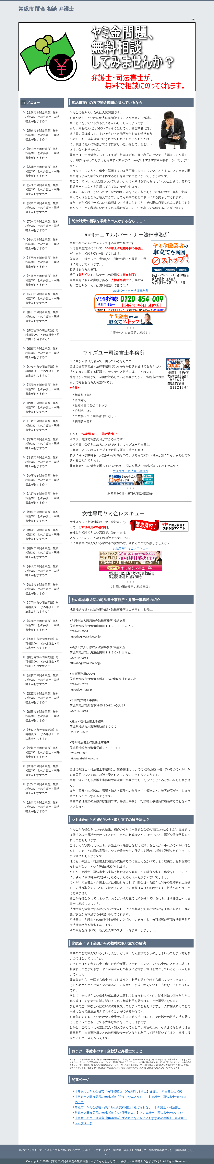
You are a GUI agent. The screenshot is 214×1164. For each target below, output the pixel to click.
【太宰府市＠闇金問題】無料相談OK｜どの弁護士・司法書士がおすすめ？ (42, 734)
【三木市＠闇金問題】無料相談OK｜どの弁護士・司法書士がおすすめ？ (42, 425)
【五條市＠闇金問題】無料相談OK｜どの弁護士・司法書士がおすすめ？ (42, 280)
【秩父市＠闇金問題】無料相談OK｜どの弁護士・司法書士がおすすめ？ (42, 589)
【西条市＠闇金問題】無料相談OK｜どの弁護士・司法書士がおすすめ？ (42, 407)
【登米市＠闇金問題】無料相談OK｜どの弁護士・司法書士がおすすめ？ (42, 789)
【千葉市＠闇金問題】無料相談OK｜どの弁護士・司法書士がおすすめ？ (42, 462)
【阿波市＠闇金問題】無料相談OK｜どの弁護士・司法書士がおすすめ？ (42, 534)
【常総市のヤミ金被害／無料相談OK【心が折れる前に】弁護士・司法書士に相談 (128, 1091)
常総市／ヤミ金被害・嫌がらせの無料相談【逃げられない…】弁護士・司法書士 (128, 1107)
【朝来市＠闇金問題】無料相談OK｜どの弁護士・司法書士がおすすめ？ (42, 516)
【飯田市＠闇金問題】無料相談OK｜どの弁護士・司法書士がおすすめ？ (42, 317)
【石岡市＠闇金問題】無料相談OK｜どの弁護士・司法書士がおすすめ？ (42, 389)
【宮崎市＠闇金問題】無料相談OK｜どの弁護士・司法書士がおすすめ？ (42, 208)
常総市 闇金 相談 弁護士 (46, 9)
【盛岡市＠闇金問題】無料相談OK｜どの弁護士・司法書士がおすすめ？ (42, 625)
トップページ (83, 1123)
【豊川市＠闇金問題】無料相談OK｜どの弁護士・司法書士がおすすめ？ (42, 752)
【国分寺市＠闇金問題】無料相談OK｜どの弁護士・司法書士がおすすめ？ (42, 662)
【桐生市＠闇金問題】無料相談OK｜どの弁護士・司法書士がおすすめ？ (42, 553)
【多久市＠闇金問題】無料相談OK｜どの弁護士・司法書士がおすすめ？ (42, 190)
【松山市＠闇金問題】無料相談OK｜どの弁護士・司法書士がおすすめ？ (42, 153)
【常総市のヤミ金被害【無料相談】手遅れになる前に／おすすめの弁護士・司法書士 (131, 1118)
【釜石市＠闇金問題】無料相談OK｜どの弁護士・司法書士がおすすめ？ (42, 480)
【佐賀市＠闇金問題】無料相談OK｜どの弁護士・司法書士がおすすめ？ (42, 680)
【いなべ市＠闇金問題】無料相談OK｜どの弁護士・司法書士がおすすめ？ (42, 371)
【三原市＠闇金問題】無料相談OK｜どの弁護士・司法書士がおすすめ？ (42, 698)
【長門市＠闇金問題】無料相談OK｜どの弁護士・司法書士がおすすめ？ (42, 262)
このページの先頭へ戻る (184, 1142)
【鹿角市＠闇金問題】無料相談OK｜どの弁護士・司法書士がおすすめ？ (42, 135)
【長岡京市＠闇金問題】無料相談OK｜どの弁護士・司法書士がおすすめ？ (42, 607)
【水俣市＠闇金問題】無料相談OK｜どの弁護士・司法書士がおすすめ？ (42, 117)
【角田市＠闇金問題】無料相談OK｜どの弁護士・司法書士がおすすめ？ (42, 807)
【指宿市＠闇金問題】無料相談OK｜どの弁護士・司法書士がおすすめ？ (42, 353)
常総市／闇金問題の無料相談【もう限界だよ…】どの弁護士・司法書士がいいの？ (129, 1112)
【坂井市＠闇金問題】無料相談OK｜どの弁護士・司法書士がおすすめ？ (42, 771)
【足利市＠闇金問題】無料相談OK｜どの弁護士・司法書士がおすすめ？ (42, 298)
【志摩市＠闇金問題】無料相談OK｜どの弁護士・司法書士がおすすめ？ (42, 171)
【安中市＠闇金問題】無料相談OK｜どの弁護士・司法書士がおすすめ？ (42, 226)
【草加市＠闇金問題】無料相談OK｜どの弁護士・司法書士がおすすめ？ (42, 444)
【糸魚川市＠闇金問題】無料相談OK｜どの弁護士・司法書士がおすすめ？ (42, 643)
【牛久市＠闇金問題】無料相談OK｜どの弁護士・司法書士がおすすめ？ (42, 244)
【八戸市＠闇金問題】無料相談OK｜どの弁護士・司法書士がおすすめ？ (42, 498)
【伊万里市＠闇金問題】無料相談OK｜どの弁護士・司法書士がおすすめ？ (42, 335)
